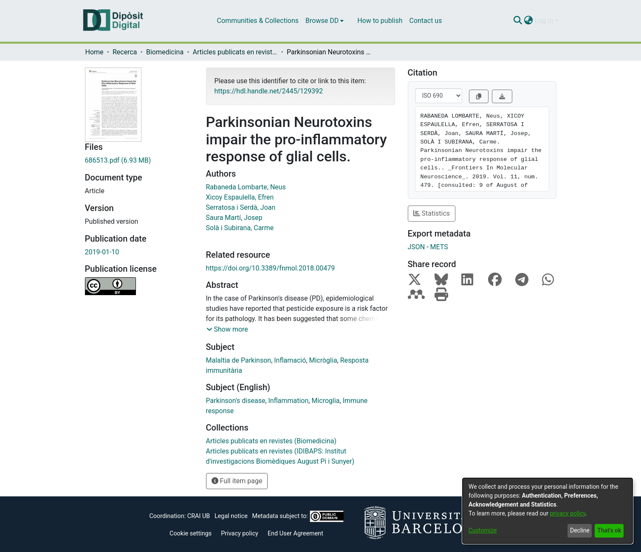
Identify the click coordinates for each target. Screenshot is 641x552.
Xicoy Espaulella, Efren (240, 197)
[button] (227, 329)
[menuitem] (324, 20)
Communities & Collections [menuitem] (258, 21)
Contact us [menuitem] (425, 21)
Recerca (125, 52)
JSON (416, 247)
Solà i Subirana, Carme (240, 228)
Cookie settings (190, 533)
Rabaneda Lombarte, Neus (246, 187)
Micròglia (323, 360)
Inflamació (290, 360)
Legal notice (231, 516)
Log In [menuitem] (544, 21)
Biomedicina (165, 52)
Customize (483, 530)
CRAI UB (198, 516)
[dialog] (548, 511)
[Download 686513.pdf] (139, 160)
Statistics (431, 213)
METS (439, 247)
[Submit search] (518, 21)
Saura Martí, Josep (234, 218)
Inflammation (288, 401)
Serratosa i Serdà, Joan (241, 207)
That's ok (609, 530)
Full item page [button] (237, 481)
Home (94, 52)
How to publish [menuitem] (379, 21)
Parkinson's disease (235, 401)
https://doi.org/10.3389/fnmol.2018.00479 (270, 268)
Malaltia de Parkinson (238, 360)
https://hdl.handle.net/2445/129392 (269, 91)
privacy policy (567, 513)
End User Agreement (295, 533)
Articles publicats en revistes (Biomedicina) (235, 52)
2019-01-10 (102, 252)
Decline (580, 530)
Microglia (325, 401)
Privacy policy (239, 533)
